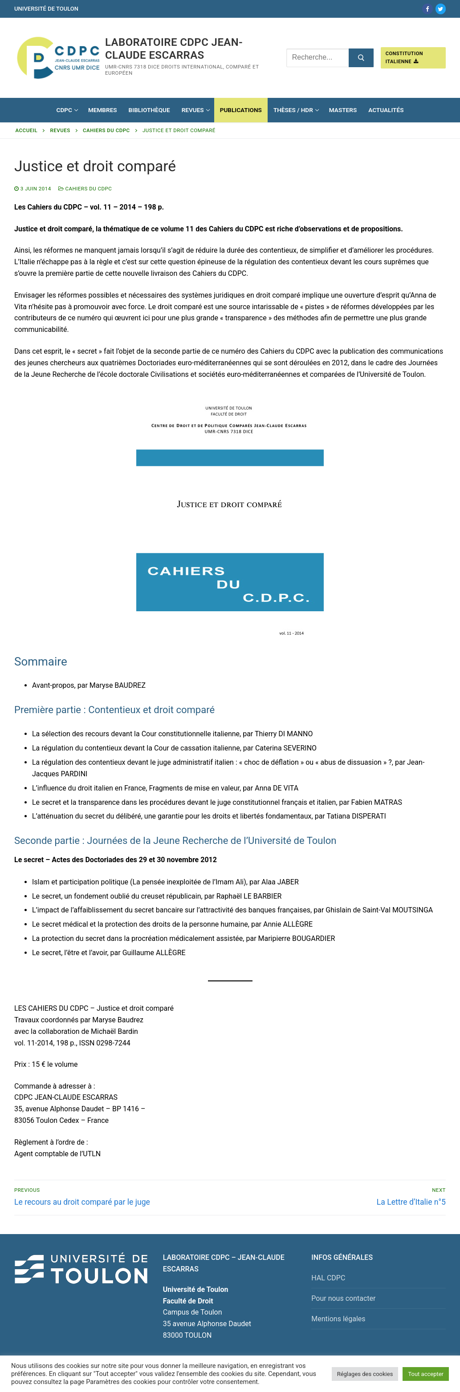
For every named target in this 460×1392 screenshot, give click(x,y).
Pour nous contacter (343, 1298)
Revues (60, 130)
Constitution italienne (404, 58)
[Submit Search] (361, 57)
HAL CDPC (328, 1278)
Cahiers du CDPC (106, 130)
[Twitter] (441, 9)
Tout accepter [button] (426, 1374)
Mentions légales (338, 1319)
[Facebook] (427, 9)
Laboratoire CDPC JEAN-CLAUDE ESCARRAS (174, 48)
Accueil (27, 130)
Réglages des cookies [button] (365, 1374)
